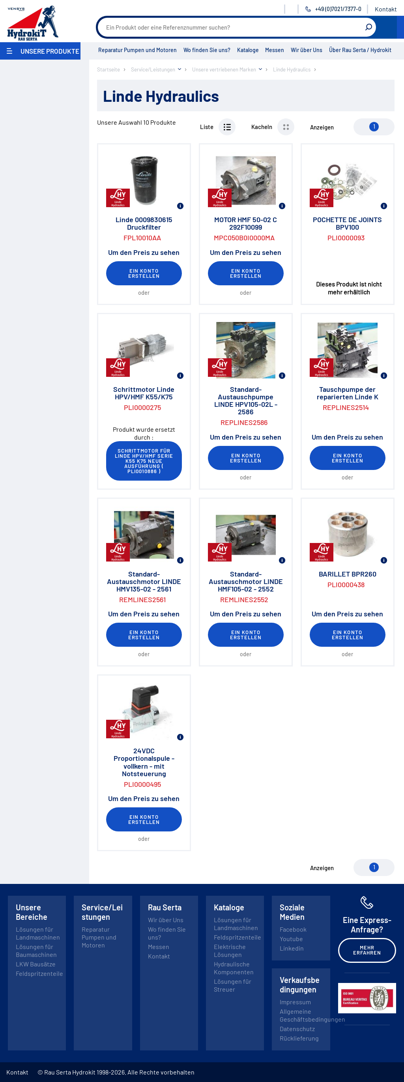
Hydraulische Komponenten (234, 967)
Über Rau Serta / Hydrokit (360, 50)
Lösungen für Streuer (232, 985)
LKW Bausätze (36, 964)
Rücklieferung (299, 1038)
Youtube (291, 938)
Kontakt (386, 9)
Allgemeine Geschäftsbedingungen (312, 1015)
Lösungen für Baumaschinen (36, 950)
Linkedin (292, 948)
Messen (274, 50)
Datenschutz (297, 1028)
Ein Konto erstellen (144, 273)
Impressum (295, 1001)
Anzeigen (322, 127)
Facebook (293, 929)
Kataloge (248, 50)
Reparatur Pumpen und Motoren (137, 50)
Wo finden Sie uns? (206, 50)
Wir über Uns (306, 50)
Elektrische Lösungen (230, 950)
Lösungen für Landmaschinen (38, 933)
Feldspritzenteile (39, 973)
